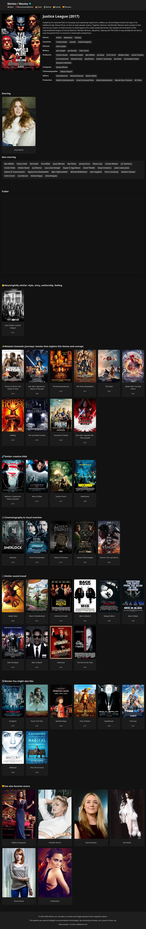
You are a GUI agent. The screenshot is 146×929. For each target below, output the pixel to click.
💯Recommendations (24, 7)
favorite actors (22, 786)
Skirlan (11, 3)
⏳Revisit (47, 7)
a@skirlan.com (82, 924)
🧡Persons (66, 7)
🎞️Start (10, 7)
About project (64, 924)
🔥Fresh (38, 7)
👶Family (57, 7)
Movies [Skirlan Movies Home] (25, 3)
